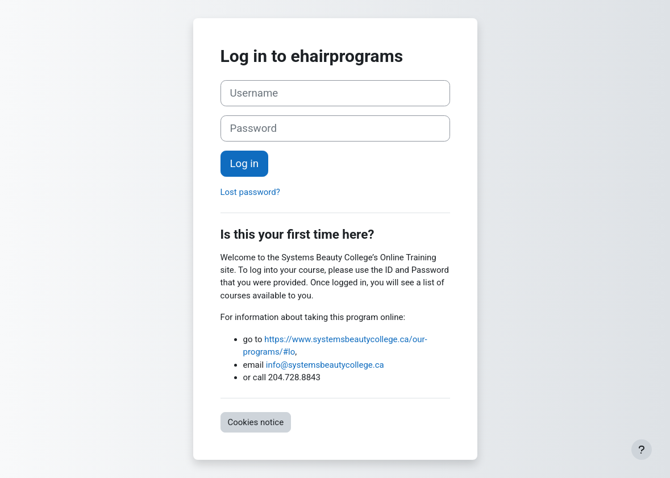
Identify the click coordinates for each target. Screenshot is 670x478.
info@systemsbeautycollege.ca (325, 365)
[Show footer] (641, 449)
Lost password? (250, 192)
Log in (244, 163)
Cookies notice (256, 422)
